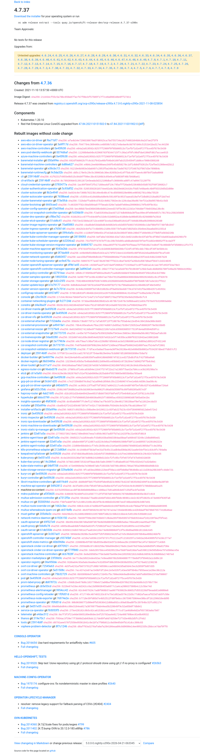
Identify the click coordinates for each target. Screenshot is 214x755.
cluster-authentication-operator (39, 188)
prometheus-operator (33, 602)
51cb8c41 (56, 220)
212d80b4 (60, 449)
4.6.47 (120, 59)
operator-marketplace (33, 558)
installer (25, 405)
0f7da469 (63, 252)
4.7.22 (140, 64)
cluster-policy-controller (35, 272)
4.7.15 (55, 64)
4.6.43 (77, 59)
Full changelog (29, 646)
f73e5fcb (62, 200)
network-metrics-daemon (36, 518)
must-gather (28, 513)
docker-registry (30, 361)
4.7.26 (183, 64)
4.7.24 (162, 64)
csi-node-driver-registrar (35, 341)
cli (22, 176)
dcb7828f (67, 554)
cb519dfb (66, 509)
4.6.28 (89, 55)
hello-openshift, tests (30, 656)
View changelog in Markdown (31, 743)
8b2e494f (52, 192)
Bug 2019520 (29, 663)
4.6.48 (131, 59)
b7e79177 (54, 285)
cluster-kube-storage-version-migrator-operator (48, 244)
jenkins (25, 433)
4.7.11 (182, 59)
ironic (24, 413)
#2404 (107, 704)
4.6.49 (141, 59)
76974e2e (63, 598)
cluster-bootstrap (31, 204)
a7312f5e (64, 497)
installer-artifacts (31, 409)
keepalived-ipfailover (33, 453)
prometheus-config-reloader (37, 594)
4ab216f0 (48, 393)
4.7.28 (22, 68)
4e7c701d (59, 289)
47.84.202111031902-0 (124, 124)
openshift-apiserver (32, 534)
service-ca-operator (32, 610)
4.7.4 (128, 68)
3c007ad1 (54, 534)
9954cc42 (62, 590)
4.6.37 (187, 55)
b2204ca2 (69, 240)
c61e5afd (36, 373)
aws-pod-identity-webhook (36, 152)
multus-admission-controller (37, 497)
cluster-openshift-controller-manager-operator (48, 268)
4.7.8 (165, 68)
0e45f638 (60, 148)
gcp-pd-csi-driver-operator (36, 385)
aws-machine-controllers (35, 148)
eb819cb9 (62, 481)
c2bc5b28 (40, 297)
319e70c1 (39, 618)
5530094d (44, 501)
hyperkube (27, 397)
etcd (23, 373)
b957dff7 (53, 293)
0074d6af (62, 152)
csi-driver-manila (30, 309)
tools (24, 622)
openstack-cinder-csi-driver (37, 546)
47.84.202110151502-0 (92, 124)
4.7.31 (64, 68)
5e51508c (59, 570)
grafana (25, 389)
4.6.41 (55, 59)
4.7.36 (118, 68)
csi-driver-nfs (28, 317)
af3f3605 (49, 493)
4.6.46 (109, 59)
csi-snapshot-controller (34, 345)
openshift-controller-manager (38, 538)
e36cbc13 (54, 168)
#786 (86, 728)
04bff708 (52, 465)
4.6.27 (79, 55)
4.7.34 (97, 68)
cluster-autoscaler (31, 192)
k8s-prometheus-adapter (35, 449)
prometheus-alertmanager (36, 590)
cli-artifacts (27, 180)
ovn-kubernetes (25, 718)
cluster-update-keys (32, 285)
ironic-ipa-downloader (33, 421)
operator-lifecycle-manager (35, 697)
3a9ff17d (63, 144)
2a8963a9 (85, 268)
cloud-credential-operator (36, 184)
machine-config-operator (32, 677)
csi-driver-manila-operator (36, 313)
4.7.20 (118, 64)
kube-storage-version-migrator (39, 469)
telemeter (26, 614)
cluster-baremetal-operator (36, 200)
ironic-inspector (30, 417)
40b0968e (59, 542)
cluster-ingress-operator (35, 228)
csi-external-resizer (32, 329)
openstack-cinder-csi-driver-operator (42, 550)
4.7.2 (108, 64)
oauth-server (28, 530)
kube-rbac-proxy (30, 461)
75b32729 (61, 574)
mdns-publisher (30, 493)
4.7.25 (172, 64)
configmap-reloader (32, 293)
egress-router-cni (31, 369)
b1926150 (61, 518)
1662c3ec (61, 505)
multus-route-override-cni (36, 505)
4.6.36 (176, 55)
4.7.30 (53, 68)
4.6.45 (98, 59)
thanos (25, 618)
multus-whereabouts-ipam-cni (38, 509)
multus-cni (27, 501)
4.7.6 (147, 68)
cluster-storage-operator (35, 281)
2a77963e (59, 341)
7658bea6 (63, 196)
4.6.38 (22, 59)
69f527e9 (49, 522)
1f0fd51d (63, 594)
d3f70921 (63, 546)
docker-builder (29, 357)
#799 (81, 724)
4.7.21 (129, 64)
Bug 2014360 (29, 724)
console (25, 297)
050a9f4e (53, 160)
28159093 (80, 236)
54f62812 (56, 485)
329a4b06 (67, 469)
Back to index (22, 2)
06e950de (51, 562)
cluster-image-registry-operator (39, 224)
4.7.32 (75, 68)
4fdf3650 (50, 401)
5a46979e (48, 357)
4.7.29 (33, 68)
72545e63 (48, 566)
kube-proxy (27, 457)
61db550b (46, 530)
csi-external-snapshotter (35, 333)
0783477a (61, 184)
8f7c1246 (61, 626)
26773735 (60, 333)
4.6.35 (165, 55)
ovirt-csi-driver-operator (34, 570)
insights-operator (31, 401)
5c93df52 (67, 188)
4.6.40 (44, 59)
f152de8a (55, 321)
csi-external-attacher (33, 321)
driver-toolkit (28, 365)
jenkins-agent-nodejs (33, 445)
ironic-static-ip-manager (35, 429)
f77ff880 (73, 550)
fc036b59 (78, 212)
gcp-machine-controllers (35, 377)
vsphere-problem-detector (36, 626)
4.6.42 (66, 59)
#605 (92, 642)
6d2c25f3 (59, 281)
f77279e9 (53, 329)
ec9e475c (65, 260)
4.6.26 (68, 55)
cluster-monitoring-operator (37, 252)
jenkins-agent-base (32, 437)
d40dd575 (62, 385)
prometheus (28, 586)
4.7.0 (152, 59)
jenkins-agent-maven (33, 441)
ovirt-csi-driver (29, 566)
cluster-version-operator (35, 289)
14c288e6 (50, 461)
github (53, 750)
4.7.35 (107, 68)
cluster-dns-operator (33, 216)
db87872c (51, 582)
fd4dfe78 (44, 526)
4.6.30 (111, 55)
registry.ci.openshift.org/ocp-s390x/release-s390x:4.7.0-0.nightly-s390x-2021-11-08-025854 (108, 103)
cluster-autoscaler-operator (37, 196)
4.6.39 (33, 59)
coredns (25, 305)
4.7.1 (161, 59)
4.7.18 (87, 64)
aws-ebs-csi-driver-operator (37, 144)
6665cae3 (52, 204)
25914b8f (33, 176)
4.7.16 (66, 64)
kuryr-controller (30, 477)
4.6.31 (122, 55)
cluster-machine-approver (36, 248)
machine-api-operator (33, 485)
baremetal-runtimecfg (34, 172)
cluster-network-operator (35, 256)
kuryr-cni (26, 473)
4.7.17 (77, 64)
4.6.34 (154, 55)
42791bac (59, 272)
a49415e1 (59, 325)
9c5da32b (57, 172)
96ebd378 (51, 369)
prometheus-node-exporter (36, 598)
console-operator (27, 636)
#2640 (112, 683)
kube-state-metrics (32, 465)
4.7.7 (156, 68)
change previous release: (68, 743)
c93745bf (65, 538)
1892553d (61, 277)
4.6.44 (87, 59)
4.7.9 (174, 68)
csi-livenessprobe (31, 337)
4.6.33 (144, 55)
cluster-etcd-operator (33, 220)
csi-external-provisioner (34, 325)
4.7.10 (171, 59)
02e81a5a (39, 433)
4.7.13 (33, 64)
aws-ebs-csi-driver (31, 140)
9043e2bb (61, 248)
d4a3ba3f (40, 305)
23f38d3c (56, 558)
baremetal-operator (32, 168)
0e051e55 (44, 457)
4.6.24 (46, 55)
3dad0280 (52, 337)
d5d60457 (61, 256)
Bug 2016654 (29, 642)
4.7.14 (44, 64)
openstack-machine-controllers (39, 554)
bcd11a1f (45, 365)
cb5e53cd (45, 586)
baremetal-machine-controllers (39, 164)
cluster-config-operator (34, 208)
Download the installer (27, 16)
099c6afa (68, 232)
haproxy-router (29, 393)
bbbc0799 (43, 397)
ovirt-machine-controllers (36, 574)
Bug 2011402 (29, 728)
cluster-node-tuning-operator (38, 260)
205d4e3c (45, 513)
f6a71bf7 (52, 140)
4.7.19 (98, 64)
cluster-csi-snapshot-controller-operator (44, 212)
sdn (23, 606)
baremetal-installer (32, 160)
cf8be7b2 (55, 216)
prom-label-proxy (31, 582)
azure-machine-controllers (36, 156)
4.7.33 (86, 68)
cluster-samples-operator (36, 277)
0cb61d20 (51, 381)
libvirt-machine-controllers (36, 481)
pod (23, 578)
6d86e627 (68, 164)
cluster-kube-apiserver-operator (39, 232)
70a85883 (68, 224)
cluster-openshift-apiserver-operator (42, 264)
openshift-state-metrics (35, 542)
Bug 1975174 (29, 683)
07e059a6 (58, 208)
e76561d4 (59, 228)
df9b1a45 (73, 264)
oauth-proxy (28, 526)
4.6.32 (133, 55)
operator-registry (31, 562)
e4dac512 (42, 614)
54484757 (87, 244)
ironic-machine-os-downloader (39, 425)
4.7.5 (138, 68)
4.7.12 (22, 64)
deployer (26, 353)
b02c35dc (40, 389)
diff (141, 124)
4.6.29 (100, 55)
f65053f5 (53, 610)
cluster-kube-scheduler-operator (40, 240)
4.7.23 (151, 64)
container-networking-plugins (38, 301)
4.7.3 (43, 68)
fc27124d (65, 301)
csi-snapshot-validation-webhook (40, 349)
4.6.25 (57, 55)
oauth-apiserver (30, 522)
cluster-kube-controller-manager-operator (45, 236)
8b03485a (49, 361)
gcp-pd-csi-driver (31, 381)
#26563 (156, 663)
